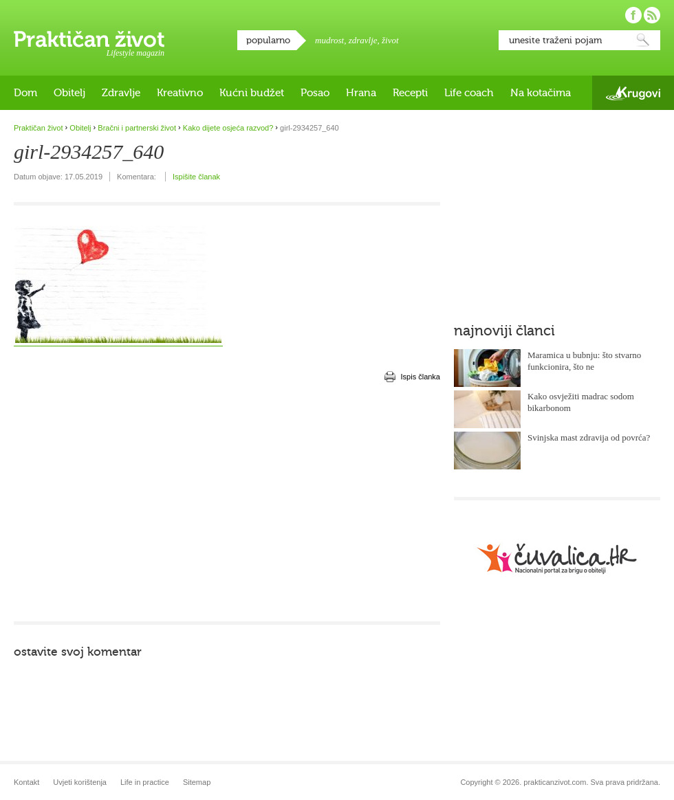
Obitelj (69, 93)
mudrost (329, 40)
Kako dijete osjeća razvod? (228, 128)
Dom (25, 93)
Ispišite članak (196, 177)
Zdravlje (121, 93)
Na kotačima (540, 93)
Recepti (410, 93)
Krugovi (633, 93)
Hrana (361, 93)
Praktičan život (89, 39)
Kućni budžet (251, 93)
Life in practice (144, 782)
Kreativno (180, 93)
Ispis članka (420, 377)
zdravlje (363, 40)
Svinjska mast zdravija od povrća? (589, 437)
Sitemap (196, 782)
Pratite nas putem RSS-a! (652, 15)
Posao (315, 93)
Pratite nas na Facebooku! (633, 15)
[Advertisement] (203, 501)
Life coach (469, 93)
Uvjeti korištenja (80, 782)
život (390, 40)
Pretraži (643, 40)
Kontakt (26, 782)
